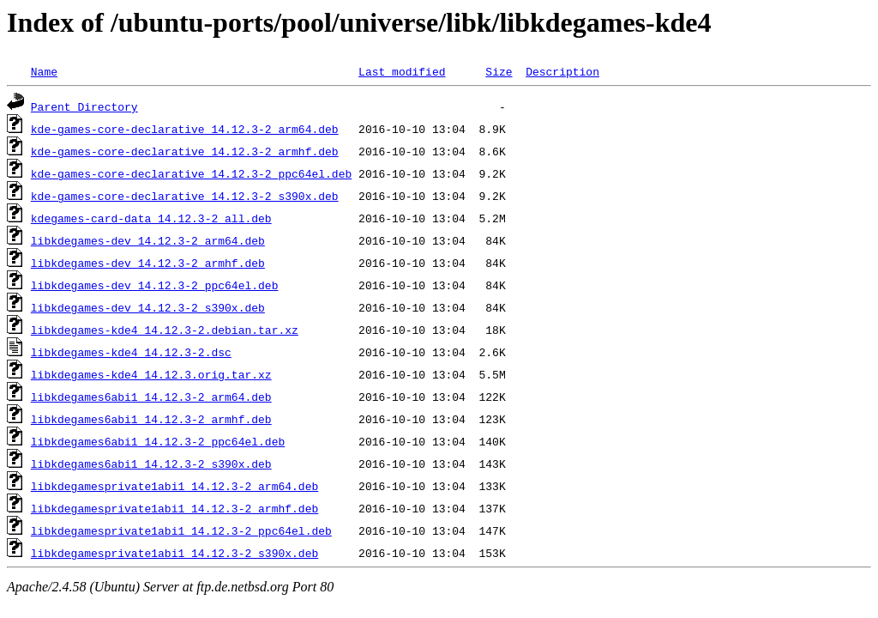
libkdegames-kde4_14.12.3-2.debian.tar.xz (164, 329)
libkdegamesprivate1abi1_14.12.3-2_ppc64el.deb (181, 530)
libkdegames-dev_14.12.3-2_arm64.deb (148, 240)
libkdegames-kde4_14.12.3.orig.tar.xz (151, 374)
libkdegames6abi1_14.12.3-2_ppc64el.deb (158, 441)
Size (498, 71)
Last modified (401, 71)
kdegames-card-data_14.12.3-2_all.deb (151, 218)
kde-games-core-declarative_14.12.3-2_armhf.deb (185, 151)
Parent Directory (84, 106)
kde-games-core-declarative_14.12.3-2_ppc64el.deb (191, 173)
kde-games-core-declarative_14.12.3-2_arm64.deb (185, 128)
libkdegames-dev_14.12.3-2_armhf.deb (148, 262)
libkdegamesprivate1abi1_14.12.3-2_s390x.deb (174, 552)
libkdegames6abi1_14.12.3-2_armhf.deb (151, 419)
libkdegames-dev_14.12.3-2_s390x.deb (148, 307)
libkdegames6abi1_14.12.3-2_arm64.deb (151, 396)
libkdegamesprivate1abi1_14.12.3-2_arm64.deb (174, 486)
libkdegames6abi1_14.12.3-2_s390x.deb (151, 463)
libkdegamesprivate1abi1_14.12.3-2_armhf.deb (174, 508)
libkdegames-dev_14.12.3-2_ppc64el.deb (155, 285)
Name (44, 71)
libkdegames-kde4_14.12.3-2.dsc (131, 352)
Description (562, 71)
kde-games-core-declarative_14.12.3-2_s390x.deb (185, 195)
